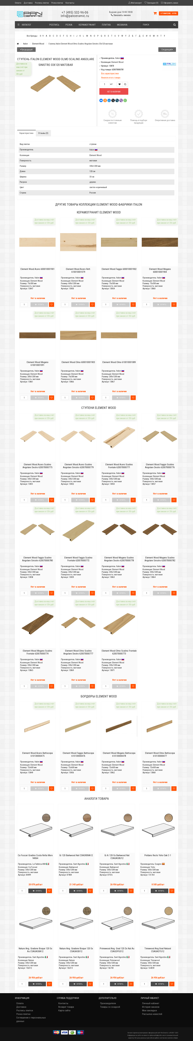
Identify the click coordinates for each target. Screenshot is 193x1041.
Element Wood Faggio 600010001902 (119, 269)
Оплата (18, 3)
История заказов (150, 1006)
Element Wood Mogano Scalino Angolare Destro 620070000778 (119, 559)
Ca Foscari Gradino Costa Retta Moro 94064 (35, 857)
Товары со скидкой (110, 1006)
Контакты (70, 3)
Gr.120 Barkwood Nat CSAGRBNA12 (76, 855)
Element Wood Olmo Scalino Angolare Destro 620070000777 (78, 652)
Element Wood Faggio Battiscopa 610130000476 (78, 754)
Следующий (167, 49)
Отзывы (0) (43, 133)
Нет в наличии (114, 92)
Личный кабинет (150, 1003)
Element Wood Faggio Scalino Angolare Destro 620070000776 (160, 466)
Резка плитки (57, 3)
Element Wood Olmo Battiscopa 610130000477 (160, 754)
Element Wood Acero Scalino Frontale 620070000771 (119, 466)
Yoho (153, 867)
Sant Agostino (79, 864)
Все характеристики (110, 73)
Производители (108, 1003)
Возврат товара (66, 1006)
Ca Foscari (32, 867)
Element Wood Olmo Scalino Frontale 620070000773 (119, 652)
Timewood (155, 960)
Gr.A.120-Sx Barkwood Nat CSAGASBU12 (117, 857)
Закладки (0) (152, 3)
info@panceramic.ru (75, 16)
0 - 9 (42, 36)
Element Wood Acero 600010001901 (37, 269)
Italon (25, 44)
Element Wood (38, 44)
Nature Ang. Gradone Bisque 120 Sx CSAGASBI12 (76, 950)
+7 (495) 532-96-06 (75, 12)
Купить (37, 891)
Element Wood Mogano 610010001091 (37, 363)
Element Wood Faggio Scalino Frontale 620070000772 (78, 559)
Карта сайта (64, 1010)
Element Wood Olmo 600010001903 (78, 362)
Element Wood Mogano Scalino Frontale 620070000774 (37, 652)
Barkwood (73, 867)
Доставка (28, 3)
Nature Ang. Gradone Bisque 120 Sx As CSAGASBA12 (35, 950)
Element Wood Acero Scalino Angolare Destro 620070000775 (37, 466)
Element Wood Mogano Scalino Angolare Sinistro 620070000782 (160, 559)
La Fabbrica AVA (39, 864)
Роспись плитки (42, 3)
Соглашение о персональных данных (31, 1019)
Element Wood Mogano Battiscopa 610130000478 (119, 754)
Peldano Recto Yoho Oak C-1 (157, 855)
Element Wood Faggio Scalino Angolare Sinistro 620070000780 (37, 559)
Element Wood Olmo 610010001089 (119, 362)
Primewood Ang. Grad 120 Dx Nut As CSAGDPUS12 (117, 950)
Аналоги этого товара (110, 77)
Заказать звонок (121, 15)
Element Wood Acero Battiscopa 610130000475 (37, 754)
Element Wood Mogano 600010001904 (160, 270)
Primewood (115, 960)
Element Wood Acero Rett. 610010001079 (78, 270)
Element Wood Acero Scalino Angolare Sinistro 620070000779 (78, 466)
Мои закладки (149, 1010)
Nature (31, 960)
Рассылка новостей (152, 1014)
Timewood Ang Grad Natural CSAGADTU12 (157, 950)
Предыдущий (26, 49)
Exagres (158, 864)
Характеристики (26, 133)
